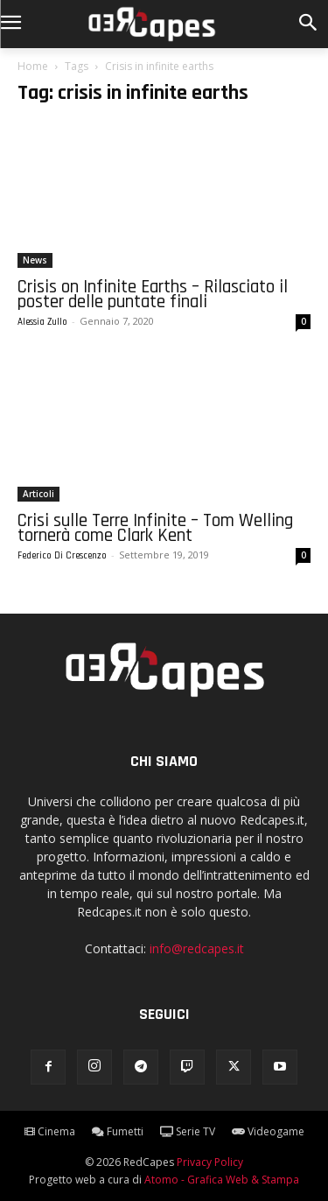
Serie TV (187, 1131)
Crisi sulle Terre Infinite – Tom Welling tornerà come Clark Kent (155, 528)
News (35, 260)
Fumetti (117, 1131)
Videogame (268, 1131)
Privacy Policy (210, 1162)
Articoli (38, 494)
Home (32, 66)
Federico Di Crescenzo (62, 556)
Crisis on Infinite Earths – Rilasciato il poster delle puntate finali (152, 294)
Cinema (49, 1131)
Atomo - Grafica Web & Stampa (221, 1179)
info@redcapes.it (197, 948)
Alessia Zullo (42, 322)
